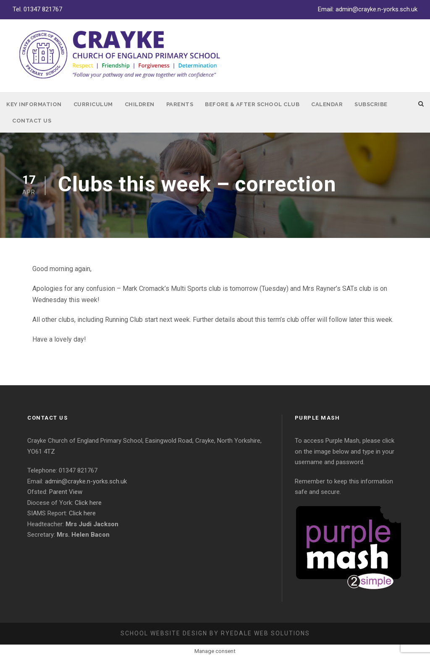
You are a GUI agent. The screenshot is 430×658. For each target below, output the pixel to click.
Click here (88, 503)
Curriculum (93, 104)
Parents (180, 104)
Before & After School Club (252, 104)
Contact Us (31, 121)
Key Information (34, 104)
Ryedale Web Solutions (265, 633)
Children (140, 104)
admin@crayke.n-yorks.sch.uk (376, 9)
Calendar (327, 104)
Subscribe (371, 104)
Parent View (65, 492)
